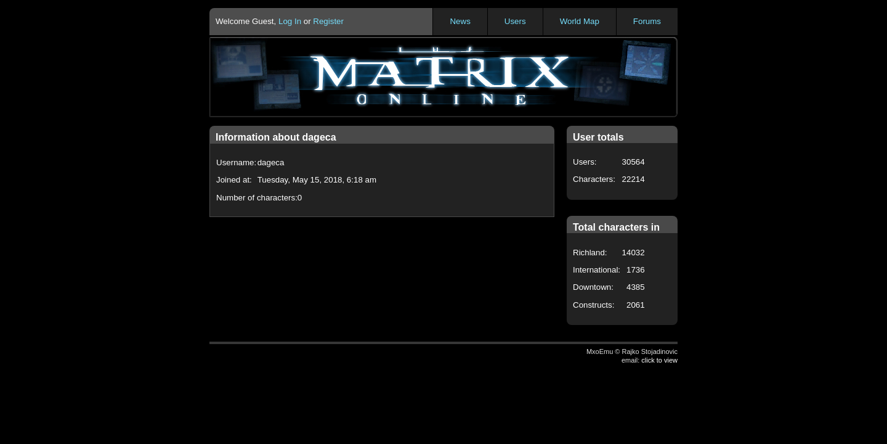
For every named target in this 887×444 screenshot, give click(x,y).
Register (328, 21)
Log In (289, 21)
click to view (659, 360)
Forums (647, 21)
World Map (579, 21)
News (460, 21)
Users (515, 21)
